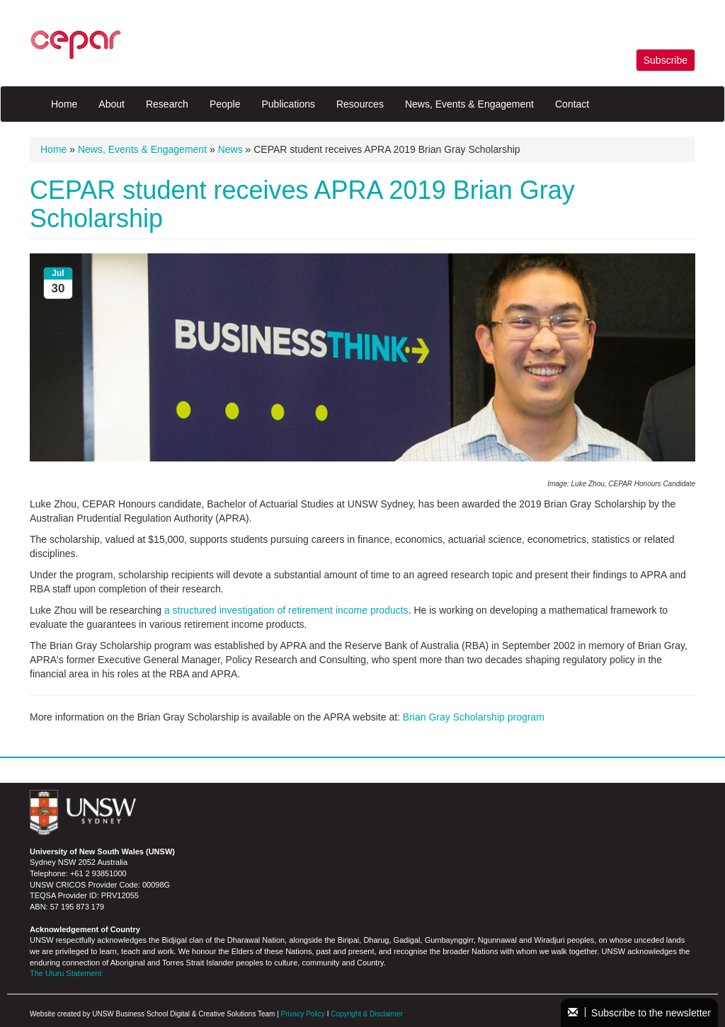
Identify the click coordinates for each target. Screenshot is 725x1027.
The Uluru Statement (66, 973)
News (230, 149)
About (111, 104)
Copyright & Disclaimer (367, 1014)
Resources (360, 104)
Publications (288, 104)
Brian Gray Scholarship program (473, 717)
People (225, 104)
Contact (572, 104)
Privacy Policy (303, 1014)
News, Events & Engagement (469, 104)
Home (64, 104)
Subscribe (665, 60)
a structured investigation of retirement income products (286, 610)
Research (167, 104)
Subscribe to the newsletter (639, 1013)
